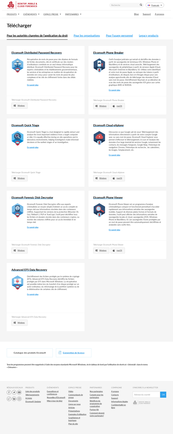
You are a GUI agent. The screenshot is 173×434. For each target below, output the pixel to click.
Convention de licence (73, 352)
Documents (73, 401)
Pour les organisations (87, 35)
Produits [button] (13, 14)
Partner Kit (94, 409)
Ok (163, 394)
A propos (159, 14)
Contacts (115, 395)
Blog (136, 14)
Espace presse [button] (52, 14)
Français (155, 5)
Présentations (74, 411)
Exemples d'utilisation (77, 414)
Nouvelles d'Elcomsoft (56, 397)
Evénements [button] (31, 14)
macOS (117, 106)
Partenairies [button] (73, 14)
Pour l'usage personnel (119, 35)
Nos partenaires (96, 391)
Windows (19, 105)
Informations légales (119, 401)
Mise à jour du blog (54, 401)
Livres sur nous (74, 404)
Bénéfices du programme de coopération (96, 403)
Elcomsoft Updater (33, 401)
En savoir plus (32, 85)
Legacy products (148, 35)
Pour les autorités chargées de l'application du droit (37, 35)
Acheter (28, 398)
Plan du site (73, 424)
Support (147, 14)
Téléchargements (32, 395)
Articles (71, 407)
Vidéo (70, 391)
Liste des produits (32, 391)
